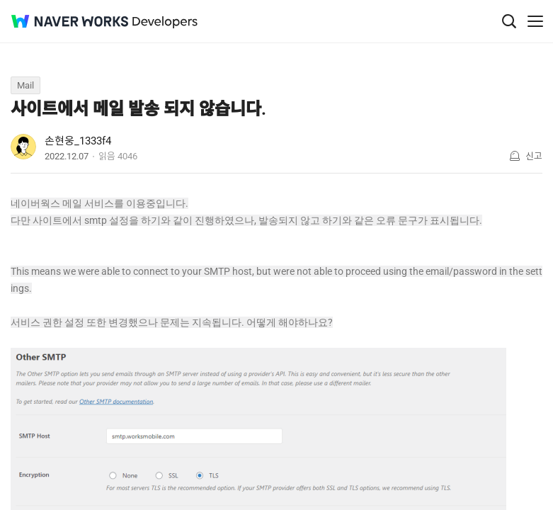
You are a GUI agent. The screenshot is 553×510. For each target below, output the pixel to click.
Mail (25, 85)
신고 (533, 156)
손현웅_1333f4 (78, 141)
